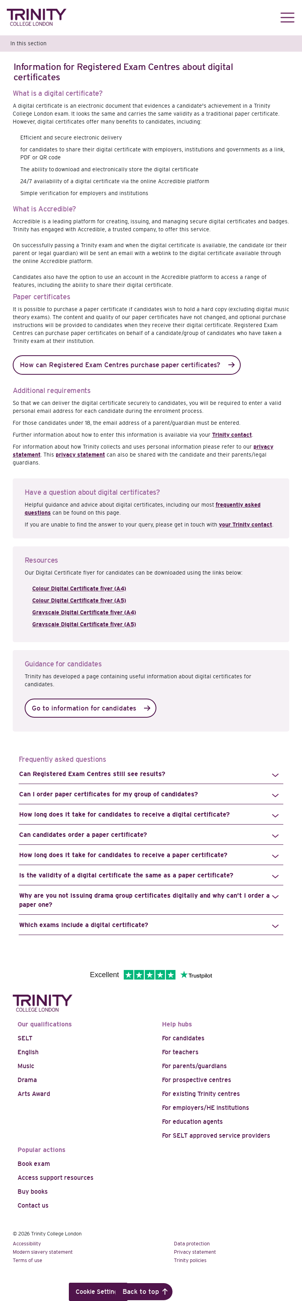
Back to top (141, 1291)
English (28, 1052)
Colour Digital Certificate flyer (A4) (79, 588)
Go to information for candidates (84, 708)
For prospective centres (196, 1079)
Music (26, 1066)
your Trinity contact (245, 524)
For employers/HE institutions (205, 1107)
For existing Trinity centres (201, 1093)
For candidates (183, 1038)
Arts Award (34, 1093)
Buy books (33, 1191)
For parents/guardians (194, 1066)
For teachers (180, 1052)
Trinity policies (190, 1260)
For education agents (192, 1121)
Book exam (34, 1163)
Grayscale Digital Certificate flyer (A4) (84, 612)
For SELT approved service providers (216, 1135)
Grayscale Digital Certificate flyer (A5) (84, 624)
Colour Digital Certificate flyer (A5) (79, 600)
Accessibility (27, 1244)
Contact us (33, 1205)
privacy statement (80, 454)
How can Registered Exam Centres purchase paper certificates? (120, 365)
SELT (25, 1038)
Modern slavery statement (43, 1252)
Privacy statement (195, 1252)
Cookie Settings (98, 1291)
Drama (27, 1079)
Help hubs (177, 1024)
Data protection (192, 1244)
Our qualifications (45, 1024)
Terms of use (27, 1260)
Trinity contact (232, 435)
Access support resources (56, 1177)
